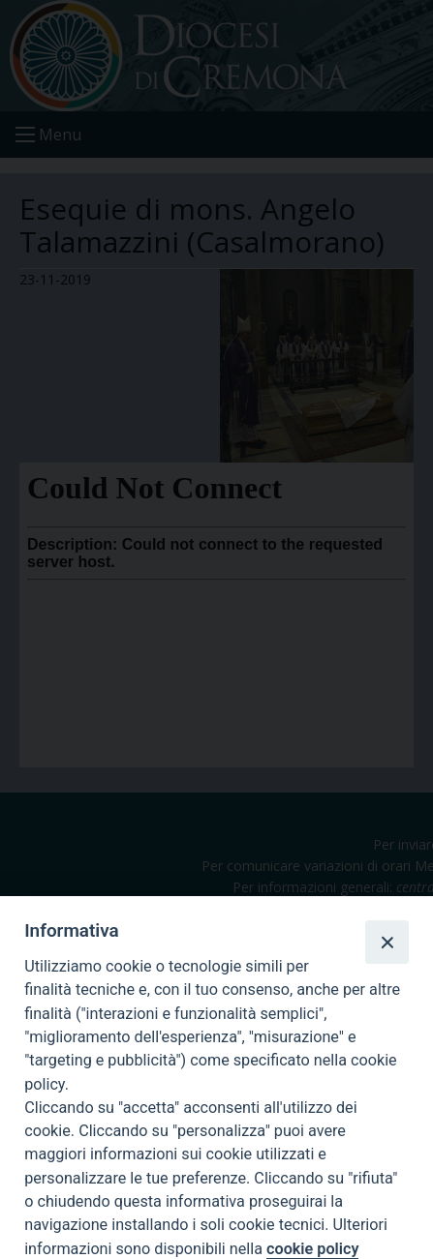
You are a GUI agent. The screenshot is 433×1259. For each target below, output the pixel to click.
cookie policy (312, 1249)
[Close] (386, 941)
